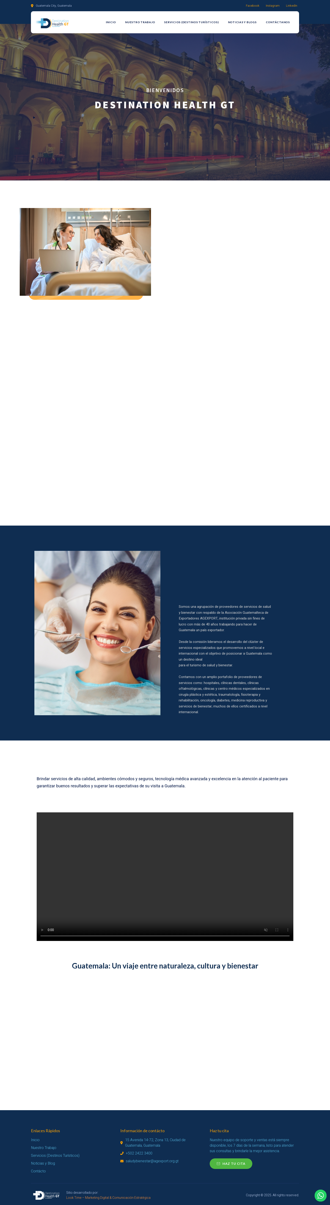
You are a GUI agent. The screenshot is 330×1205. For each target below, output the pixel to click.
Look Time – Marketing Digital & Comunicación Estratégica (108, 1197)
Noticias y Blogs (242, 22)
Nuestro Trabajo (140, 22)
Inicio (111, 22)
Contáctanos (278, 22)
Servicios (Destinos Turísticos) (191, 22)
